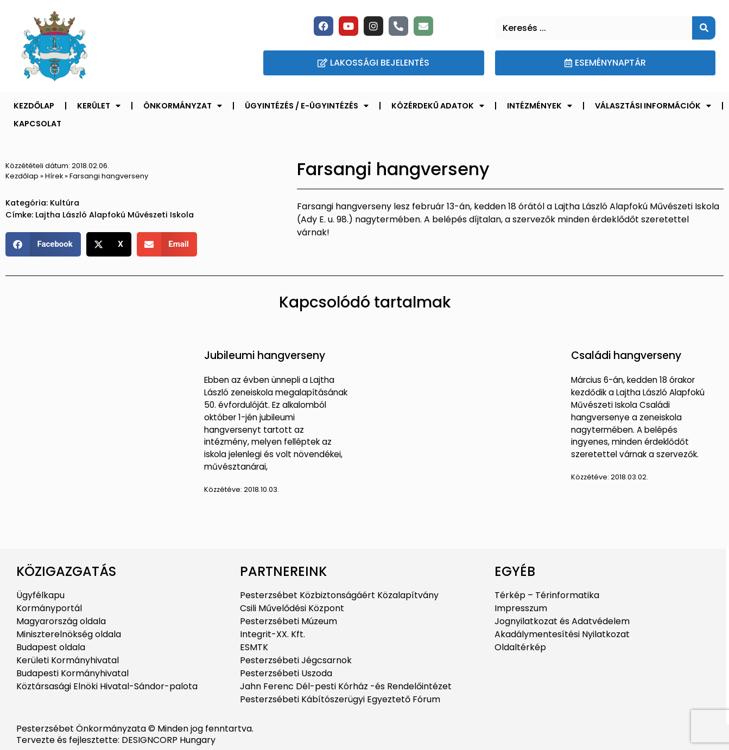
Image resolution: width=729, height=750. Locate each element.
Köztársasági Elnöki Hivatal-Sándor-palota (107, 686)
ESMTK (254, 647)
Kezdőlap (34, 105)
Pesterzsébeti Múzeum (288, 621)
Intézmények (539, 106)
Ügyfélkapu (40, 595)
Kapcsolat (37, 123)
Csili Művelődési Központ (292, 608)
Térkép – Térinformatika (547, 595)
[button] (43, 244)
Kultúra (64, 202)
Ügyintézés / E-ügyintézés (307, 106)
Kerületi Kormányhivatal (67, 660)
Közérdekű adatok (437, 106)
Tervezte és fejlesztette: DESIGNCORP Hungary (115, 740)
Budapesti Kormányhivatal (72, 673)
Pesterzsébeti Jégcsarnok (296, 660)
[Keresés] (703, 28)
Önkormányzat (182, 106)
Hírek (54, 176)
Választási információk (653, 106)
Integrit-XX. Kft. (272, 634)
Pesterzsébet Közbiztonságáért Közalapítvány (339, 595)
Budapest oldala (50, 647)
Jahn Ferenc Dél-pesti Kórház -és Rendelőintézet (346, 686)
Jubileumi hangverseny (264, 355)
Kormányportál (49, 608)
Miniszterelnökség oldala (68, 634)
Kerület (99, 106)
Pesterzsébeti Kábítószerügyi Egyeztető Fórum (340, 699)
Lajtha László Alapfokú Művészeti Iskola (114, 214)
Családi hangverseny (626, 355)
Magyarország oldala (61, 621)
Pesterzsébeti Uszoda (286, 673)
